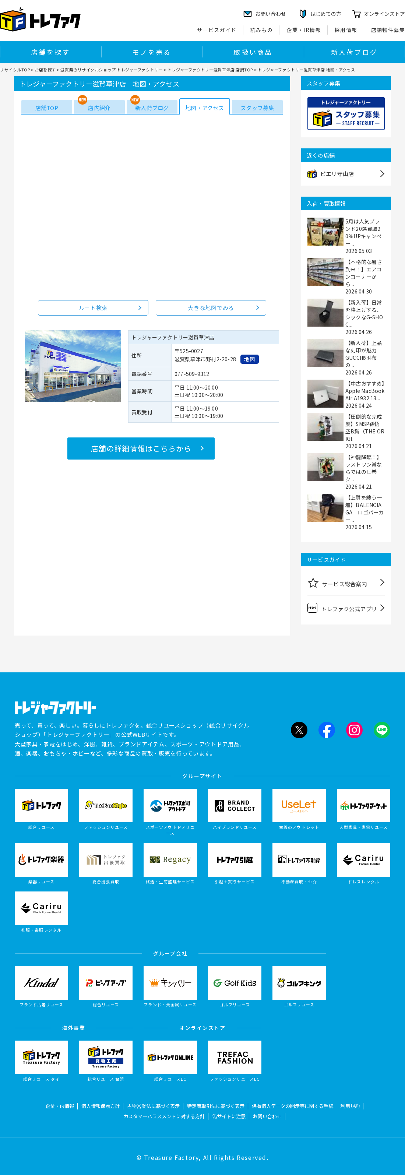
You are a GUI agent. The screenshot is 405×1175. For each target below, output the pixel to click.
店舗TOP (46, 108)
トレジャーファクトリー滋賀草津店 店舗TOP (210, 70)
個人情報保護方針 (100, 1105)
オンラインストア (384, 13)
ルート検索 (93, 308)
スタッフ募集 (257, 108)
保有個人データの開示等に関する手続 (292, 1105)
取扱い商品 (252, 52)
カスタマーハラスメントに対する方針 (164, 1116)
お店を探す (45, 70)
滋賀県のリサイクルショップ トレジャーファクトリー (111, 70)
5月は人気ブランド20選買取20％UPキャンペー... (363, 232)
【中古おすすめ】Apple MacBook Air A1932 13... (365, 391)
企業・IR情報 (303, 30)
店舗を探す (50, 52)
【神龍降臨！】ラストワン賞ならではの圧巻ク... (363, 468)
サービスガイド (217, 30)
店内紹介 (99, 108)
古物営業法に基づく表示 (153, 1105)
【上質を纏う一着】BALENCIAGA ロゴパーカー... (364, 508)
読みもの (261, 30)
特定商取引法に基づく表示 (215, 1105)
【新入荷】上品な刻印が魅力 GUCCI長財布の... (363, 354)
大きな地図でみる (211, 308)
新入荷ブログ (354, 52)
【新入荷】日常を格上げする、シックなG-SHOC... (364, 313)
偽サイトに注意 (229, 1116)
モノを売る (151, 52)
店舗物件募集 (388, 30)
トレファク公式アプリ (342, 608)
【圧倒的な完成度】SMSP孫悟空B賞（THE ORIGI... (364, 427)
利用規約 (350, 1105)
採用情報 (346, 30)
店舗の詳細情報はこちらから (141, 448)
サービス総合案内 (337, 582)
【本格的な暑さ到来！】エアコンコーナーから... (363, 273)
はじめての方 (325, 13)
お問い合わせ (267, 1116)
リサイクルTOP (15, 70)
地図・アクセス (204, 108)
